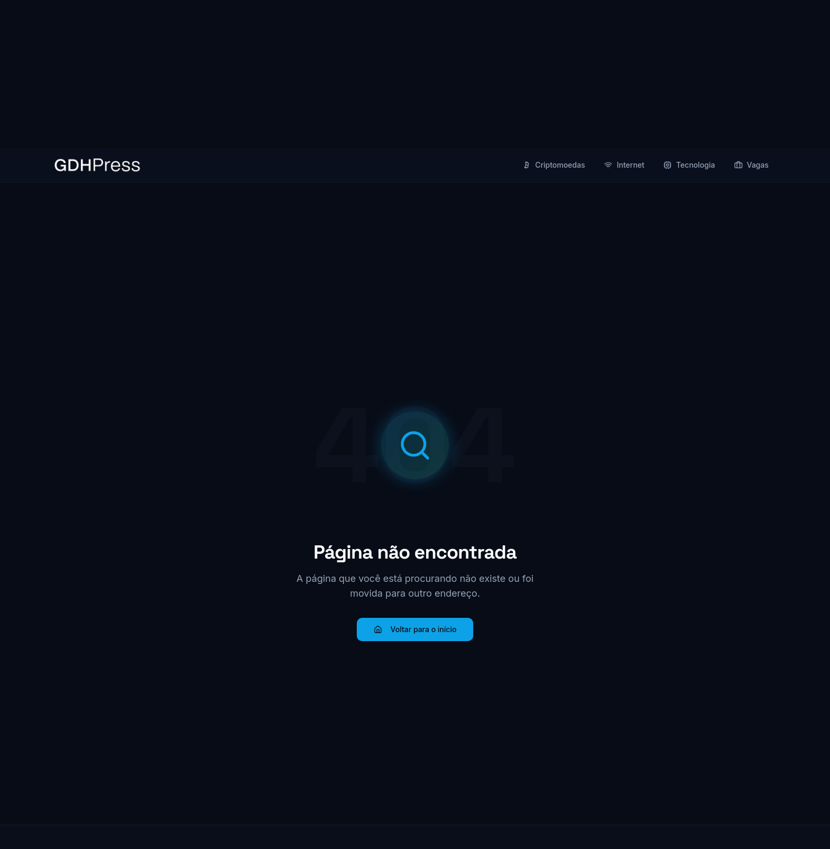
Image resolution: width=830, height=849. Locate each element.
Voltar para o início (415, 629)
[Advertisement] (415, 74)
